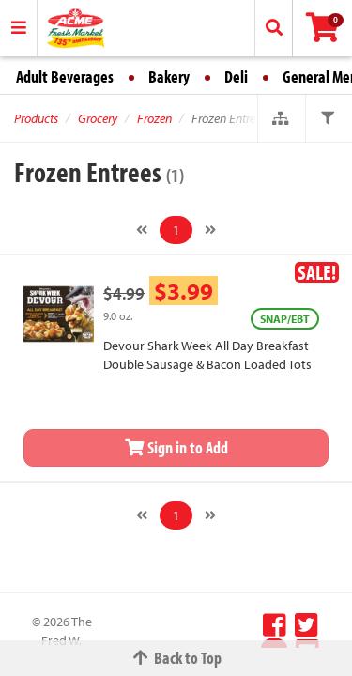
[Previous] (142, 230)
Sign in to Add (176, 447)
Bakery (169, 76)
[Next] (210, 230)
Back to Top (176, 657)
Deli (236, 76)
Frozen (154, 118)
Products (36, 118)
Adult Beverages (65, 76)
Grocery (97, 118)
